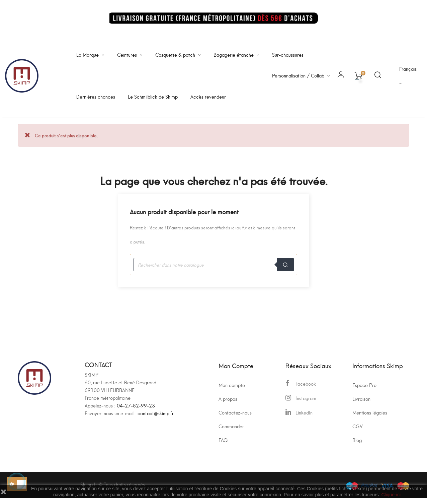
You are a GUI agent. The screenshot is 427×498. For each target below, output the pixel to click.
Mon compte (232, 385)
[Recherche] (213, 264)
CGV (357, 426)
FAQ (223, 440)
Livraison (361, 398)
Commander (231, 426)
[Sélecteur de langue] (408, 75)
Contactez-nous (235, 412)
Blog (357, 440)
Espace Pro (364, 385)
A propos (228, 398)
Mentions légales (369, 412)
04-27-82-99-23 (136, 405)
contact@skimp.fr (156, 413)
